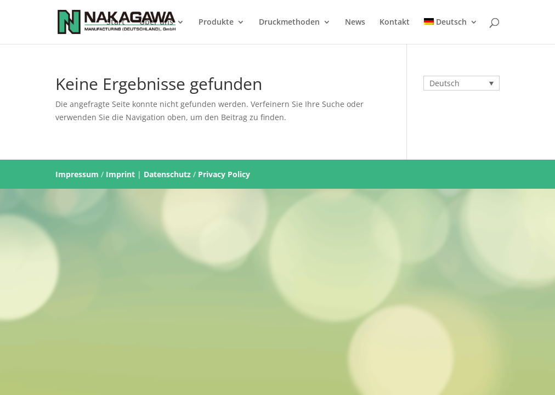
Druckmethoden (289, 22)
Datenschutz (167, 174)
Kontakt (395, 22)
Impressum (77, 174)
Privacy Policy (224, 174)
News (355, 22)
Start (115, 22)
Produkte (216, 22)
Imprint (120, 174)
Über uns (156, 22)
